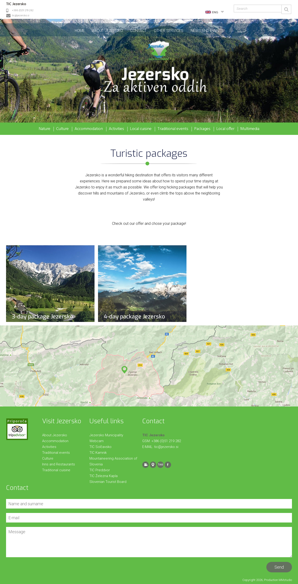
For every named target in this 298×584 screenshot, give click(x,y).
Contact (138, 30)
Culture (62, 129)
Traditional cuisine (56, 470)
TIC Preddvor (99, 470)
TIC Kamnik (98, 453)
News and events (207, 30)
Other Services (168, 30)
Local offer (225, 129)
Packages (202, 129)
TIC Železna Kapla (103, 476)
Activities (116, 129)
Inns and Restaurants (58, 464)
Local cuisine (141, 129)
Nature (44, 129)
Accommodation (88, 129)
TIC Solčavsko (100, 447)
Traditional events (172, 129)
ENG (215, 12)
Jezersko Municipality (106, 435)
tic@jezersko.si (20, 15)
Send (279, 567)
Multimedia (249, 129)
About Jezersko (107, 30)
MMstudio (285, 580)
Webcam (96, 441)
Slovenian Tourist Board (107, 482)
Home (80, 30)
